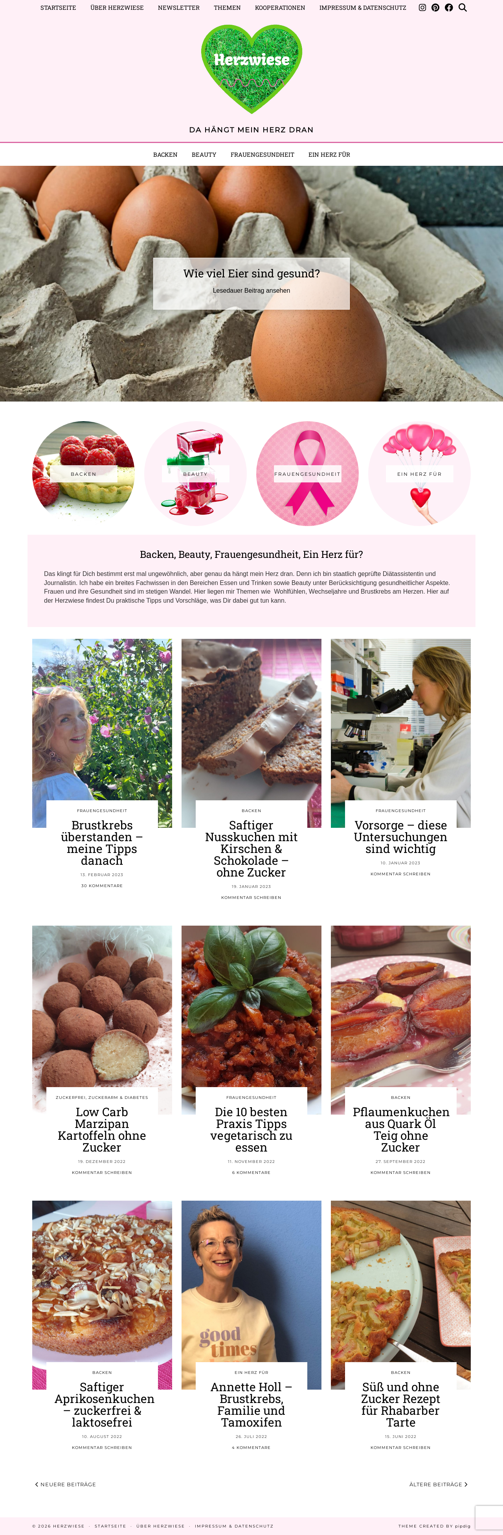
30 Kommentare (102, 885)
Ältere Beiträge (438, 1484)
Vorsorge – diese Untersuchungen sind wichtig (401, 836)
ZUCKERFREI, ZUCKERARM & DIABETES (102, 1097)
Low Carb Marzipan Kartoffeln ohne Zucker (102, 1129)
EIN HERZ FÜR (329, 154)
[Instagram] (422, 7)
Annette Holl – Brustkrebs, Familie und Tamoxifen (251, 1404)
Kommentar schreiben (251, 897)
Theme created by (434, 1526)
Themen (227, 7)
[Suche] (463, 7)
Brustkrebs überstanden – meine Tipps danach (102, 842)
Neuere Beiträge (65, 1484)
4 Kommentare (251, 1447)
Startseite (58, 7)
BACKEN (251, 810)
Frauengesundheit (262, 154)
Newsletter (179, 7)
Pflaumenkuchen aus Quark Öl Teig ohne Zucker (401, 1129)
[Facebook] (449, 7)
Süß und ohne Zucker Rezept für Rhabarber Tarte (401, 1404)
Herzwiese (69, 1526)
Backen (165, 154)
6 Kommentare (251, 1172)
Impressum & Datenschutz (362, 7)
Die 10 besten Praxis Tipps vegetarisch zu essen (251, 1129)
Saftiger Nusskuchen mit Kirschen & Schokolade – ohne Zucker (251, 848)
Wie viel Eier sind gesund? (251, 273)
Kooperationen (280, 7)
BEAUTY (204, 154)
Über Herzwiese (117, 7)
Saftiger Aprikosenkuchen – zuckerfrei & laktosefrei (104, 1404)
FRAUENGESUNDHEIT (102, 810)
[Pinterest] (435, 7)
